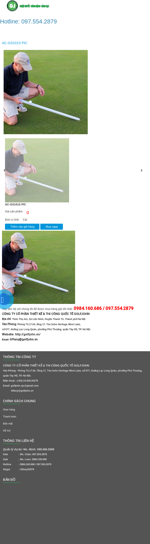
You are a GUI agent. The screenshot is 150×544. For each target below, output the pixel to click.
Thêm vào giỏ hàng (22, 226)
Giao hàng (9, 409)
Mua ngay (52, 226)
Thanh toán (9, 416)
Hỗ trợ (6, 430)
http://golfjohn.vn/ (27, 334)
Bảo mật (8, 423)
